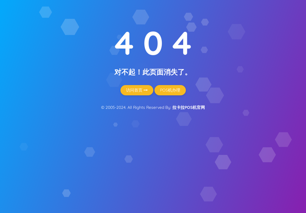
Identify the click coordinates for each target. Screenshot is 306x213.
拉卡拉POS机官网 (188, 107)
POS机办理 (170, 90)
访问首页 (137, 90)
